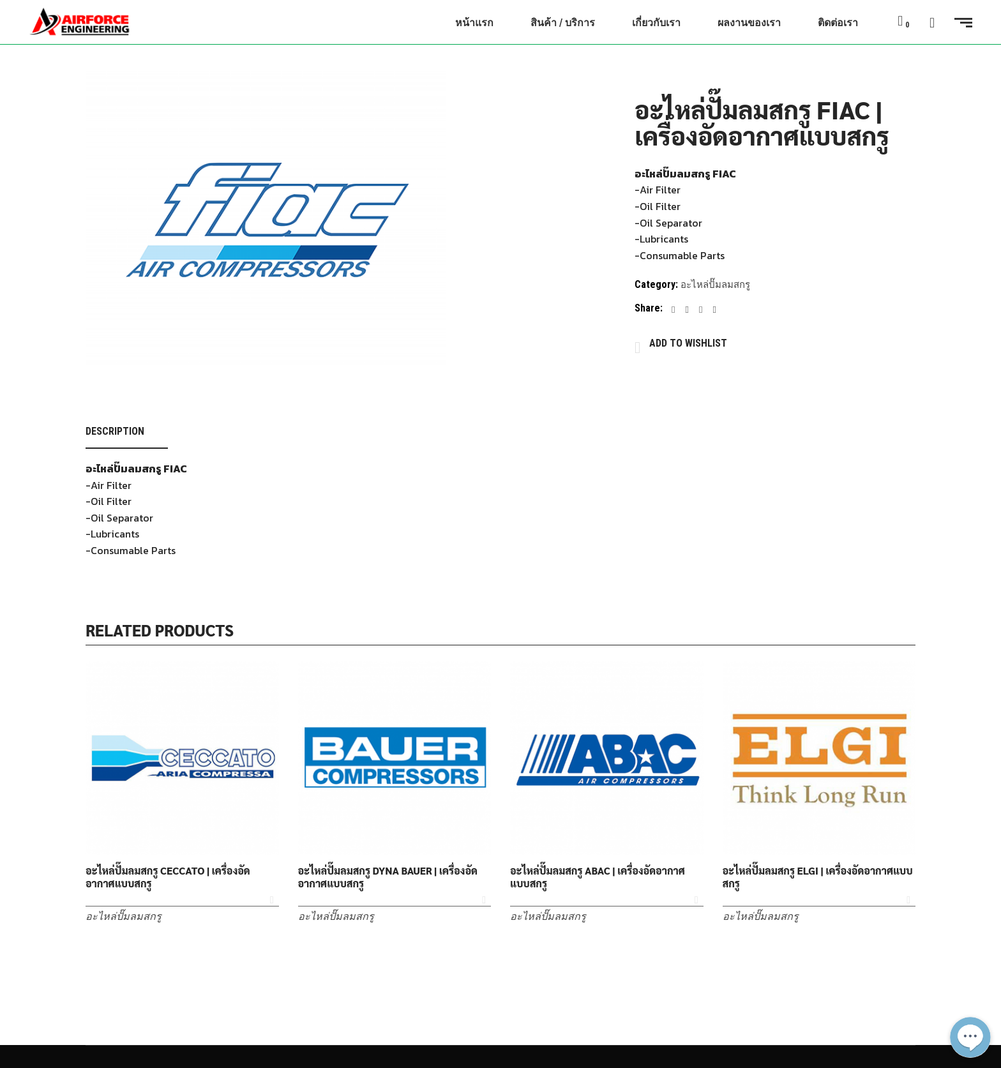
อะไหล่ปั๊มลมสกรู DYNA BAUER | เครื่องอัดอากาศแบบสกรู (388, 877)
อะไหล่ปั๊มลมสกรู (715, 284)
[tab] (127, 432)
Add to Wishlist (688, 343)
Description (115, 431)
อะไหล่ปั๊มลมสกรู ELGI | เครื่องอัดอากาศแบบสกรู (818, 877)
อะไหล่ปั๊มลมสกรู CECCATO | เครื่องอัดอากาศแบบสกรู (168, 877)
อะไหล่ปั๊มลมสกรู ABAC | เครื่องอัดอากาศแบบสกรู (597, 877)
